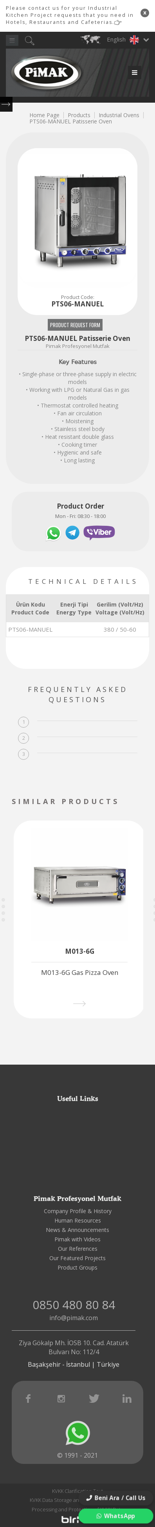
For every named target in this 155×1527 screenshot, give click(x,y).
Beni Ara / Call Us (115, 1498)
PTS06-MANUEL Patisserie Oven (70, 121)
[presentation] (134, 802)
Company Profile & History (78, 1211)
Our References (77, 1248)
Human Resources (77, 1220)
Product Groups (77, 1267)
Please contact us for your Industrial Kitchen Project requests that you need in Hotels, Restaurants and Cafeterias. (70, 15)
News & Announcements (77, 1230)
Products (79, 115)
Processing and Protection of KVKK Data (77, 1509)
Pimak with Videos (77, 1239)
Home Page (44, 115)
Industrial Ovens (119, 115)
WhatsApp (115, 1516)
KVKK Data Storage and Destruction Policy (78, 1499)
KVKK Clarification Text (77, 1490)
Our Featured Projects (77, 1258)
